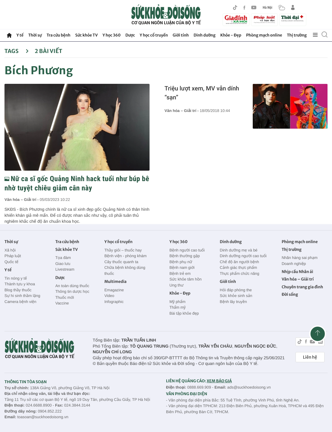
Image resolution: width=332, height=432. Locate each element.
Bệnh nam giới (181, 267)
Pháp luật (12, 256)
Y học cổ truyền (154, 35)
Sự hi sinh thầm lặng (22, 295)
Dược (130, 35)
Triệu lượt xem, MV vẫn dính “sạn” (202, 93)
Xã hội (10, 250)
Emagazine (114, 290)
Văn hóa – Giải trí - (22, 199)
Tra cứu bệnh (59, 35)
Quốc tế (11, 262)
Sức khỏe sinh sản (236, 295)
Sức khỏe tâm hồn (185, 279)
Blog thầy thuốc (17, 290)
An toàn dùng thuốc (72, 286)
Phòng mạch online (264, 35)
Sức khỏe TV (86, 35)
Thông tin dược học (72, 291)
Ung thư (176, 285)
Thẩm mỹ (177, 307)
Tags (16, 51)
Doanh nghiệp (294, 263)
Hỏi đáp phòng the (236, 290)
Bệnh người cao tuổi (187, 250)
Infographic (114, 301)
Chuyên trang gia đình (302, 287)
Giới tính (181, 35)
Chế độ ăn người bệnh (239, 262)
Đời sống (290, 294)
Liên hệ (310, 357)
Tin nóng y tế (15, 278)
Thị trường (297, 35)
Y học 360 (112, 35)
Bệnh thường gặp (184, 256)
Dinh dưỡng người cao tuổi (243, 256)
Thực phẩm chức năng (239, 273)
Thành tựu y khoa (19, 284)
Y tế (19, 35)
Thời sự (35, 35)
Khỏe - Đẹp (230, 35)
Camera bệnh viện (20, 301)
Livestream (64, 269)
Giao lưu (62, 263)
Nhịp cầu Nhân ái (297, 271)
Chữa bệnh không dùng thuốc (124, 270)
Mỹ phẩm (177, 301)
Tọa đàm (63, 257)
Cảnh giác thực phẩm (238, 267)
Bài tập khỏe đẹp (184, 313)
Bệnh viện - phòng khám (125, 256)
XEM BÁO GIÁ (219, 381)
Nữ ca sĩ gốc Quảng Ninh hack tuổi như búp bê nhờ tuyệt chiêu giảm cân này (76, 183)
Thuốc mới (64, 297)
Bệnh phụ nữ (180, 262)
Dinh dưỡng (204, 35)
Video (109, 295)
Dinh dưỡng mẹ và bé (239, 250)
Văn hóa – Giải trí (298, 279)
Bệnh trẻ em (180, 273)
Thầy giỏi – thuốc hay (123, 250)
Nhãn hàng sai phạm (300, 257)
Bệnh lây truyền (233, 301)
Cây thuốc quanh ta (121, 262)
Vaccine (62, 303)
